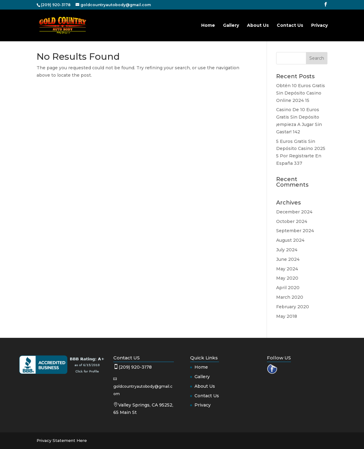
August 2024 (290, 240)
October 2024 (291, 221)
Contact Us (290, 25)
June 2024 (287, 259)
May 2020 (287, 278)
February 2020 (292, 306)
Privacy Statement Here (62, 440)
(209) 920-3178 (135, 367)
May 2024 (287, 269)
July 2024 (286, 250)
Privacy (319, 25)
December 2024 (294, 212)
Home (208, 25)
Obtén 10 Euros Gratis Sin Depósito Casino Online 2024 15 (300, 93)
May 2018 (286, 316)
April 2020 (287, 287)
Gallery (231, 25)
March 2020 (289, 297)
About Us (258, 25)
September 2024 (295, 230)
